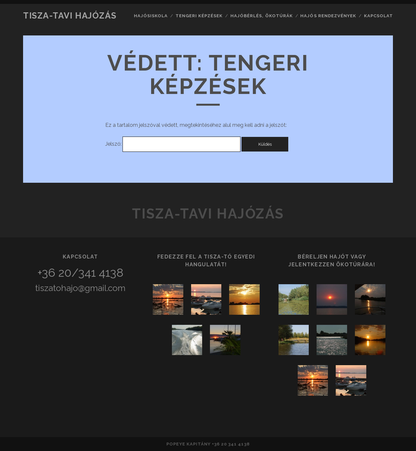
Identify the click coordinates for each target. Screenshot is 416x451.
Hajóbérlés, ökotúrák (261, 15)
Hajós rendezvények (328, 15)
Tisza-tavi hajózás (69, 15)
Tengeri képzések (199, 15)
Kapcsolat (378, 15)
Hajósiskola (151, 15)
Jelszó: (172, 144)
